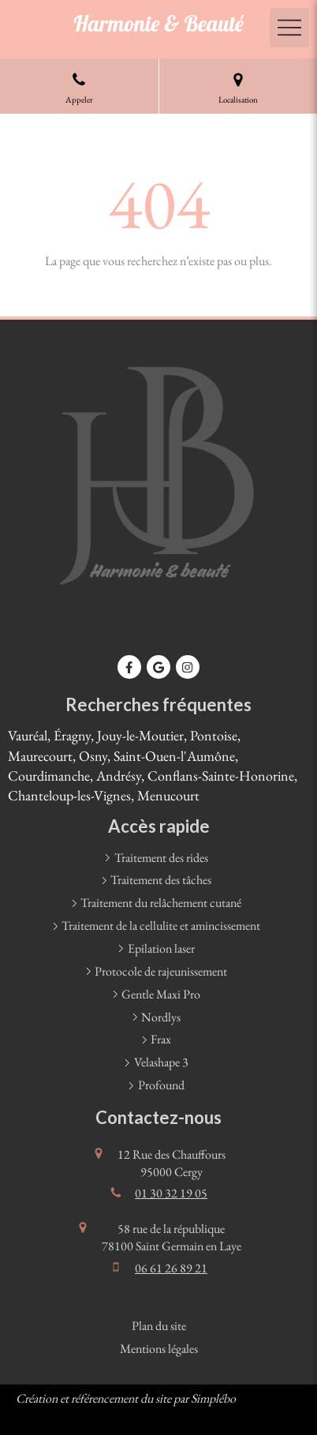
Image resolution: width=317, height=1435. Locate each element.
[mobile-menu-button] (289, 27)
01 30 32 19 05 (171, 1193)
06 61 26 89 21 (171, 1268)
